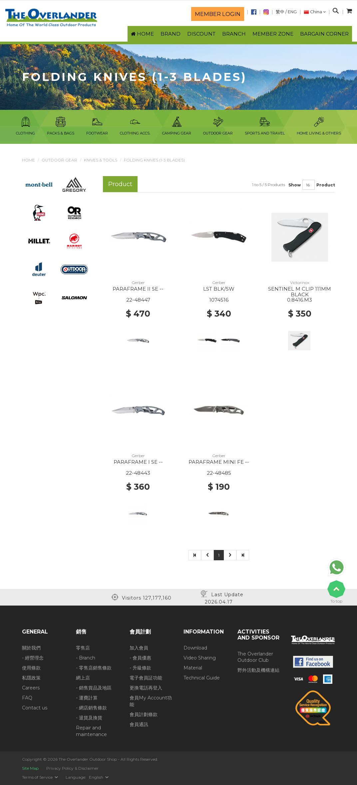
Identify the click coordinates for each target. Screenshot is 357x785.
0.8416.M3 (299, 300)
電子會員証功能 (146, 678)
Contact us (34, 708)
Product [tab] (120, 184)
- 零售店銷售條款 (94, 668)
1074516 (218, 300)
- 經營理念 (33, 658)
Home (28, 159)
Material (192, 668)
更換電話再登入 (146, 688)
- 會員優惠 (140, 658)
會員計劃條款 (144, 714)
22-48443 (138, 473)
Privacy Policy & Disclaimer (72, 768)
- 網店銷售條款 (91, 708)
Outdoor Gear (59, 159)
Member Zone (272, 34)
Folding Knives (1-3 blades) (154, 159)
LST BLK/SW (218, 289)
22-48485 (219, 473)
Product (325, 184)
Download (195, 648)
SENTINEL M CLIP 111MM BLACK (299, 292)
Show (294, 184)
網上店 (83, 678)
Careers (31, 688)
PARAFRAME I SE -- (138, 462)
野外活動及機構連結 (258, 670)
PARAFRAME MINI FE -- (218, 462)
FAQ (27, 698)
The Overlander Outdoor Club (255, 657)
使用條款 (31, 668)
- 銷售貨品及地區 (94, 688)
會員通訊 (139, 724)
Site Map (30, 768)
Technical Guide (201, 678)
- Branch (85, 658)
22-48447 (138, 300)
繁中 (280, 11)
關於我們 (31, 648)
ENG (292, 11)
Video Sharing (199, 658)
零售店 (83, 648)
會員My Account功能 (151, 701)
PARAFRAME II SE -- (138, 289)
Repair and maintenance (91, 731)
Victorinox (299, 282)
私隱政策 (31, 678)
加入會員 (139, 648)
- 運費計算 (87, 698)
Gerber (138, 282)
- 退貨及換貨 (89, 718)
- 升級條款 (140, 668)
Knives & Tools (100, 159)
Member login (217, 14)
